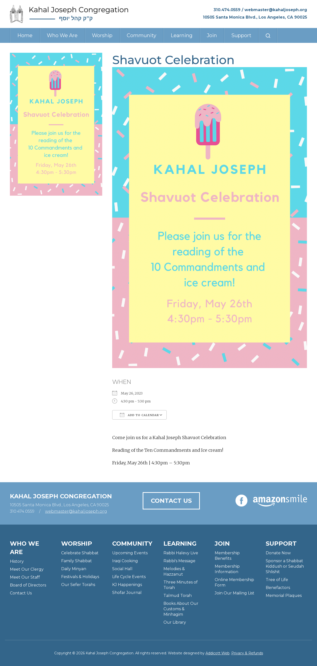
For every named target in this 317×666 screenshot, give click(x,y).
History (17, 561)
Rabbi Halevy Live (180, 553)
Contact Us (171, 500)
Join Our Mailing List (234, 593)
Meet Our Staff (25, 577)
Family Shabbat (76, 561)
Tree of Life (277, 579)
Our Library (174, 622)
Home (24, 35)
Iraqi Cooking (125, 561)
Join (212, 35)
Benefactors (278, 587)
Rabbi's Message (179, 561)
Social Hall (122, 568)
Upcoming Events (130, 553)
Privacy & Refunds (247, 653)
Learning (181, 35)
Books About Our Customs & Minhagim (180, 609)
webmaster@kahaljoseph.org (275, 9)
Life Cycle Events (129, 576)
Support (241, 35)
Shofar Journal (127, 592)
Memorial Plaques (284, 595)
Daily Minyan (73, 568)
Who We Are (62, 35)
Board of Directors (28, 585)
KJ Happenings (127, 584)
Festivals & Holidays (80, 576)
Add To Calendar (139, 415)
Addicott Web (218, 653)
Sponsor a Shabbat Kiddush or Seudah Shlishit (285, 566)
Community (141, 35)
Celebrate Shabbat (80, 553)
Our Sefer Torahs (78, 584)
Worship (102, 35)
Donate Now (278, 553)
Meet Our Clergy (27, 569)
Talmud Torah (177, 595)
